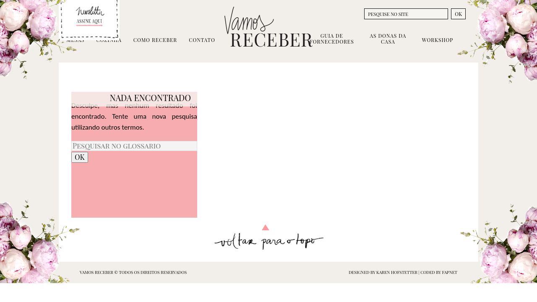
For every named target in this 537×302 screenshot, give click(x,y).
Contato (202, 39)
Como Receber (155, 39)
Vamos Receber (268, 27)
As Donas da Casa (388, 38)
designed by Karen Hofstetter (383, 272)
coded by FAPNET (438, 272)
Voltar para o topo (269, 237)
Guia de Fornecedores (332, 38)
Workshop (437, 39)
